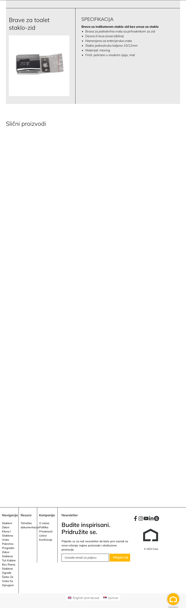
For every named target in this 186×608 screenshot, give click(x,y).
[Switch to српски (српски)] (110, 598)
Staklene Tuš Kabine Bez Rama (9, 560)
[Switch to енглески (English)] (83, 598)
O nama (44, 523)
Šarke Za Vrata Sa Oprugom (8, 581)
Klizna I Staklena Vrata (7, 535)
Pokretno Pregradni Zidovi (8, 548)
